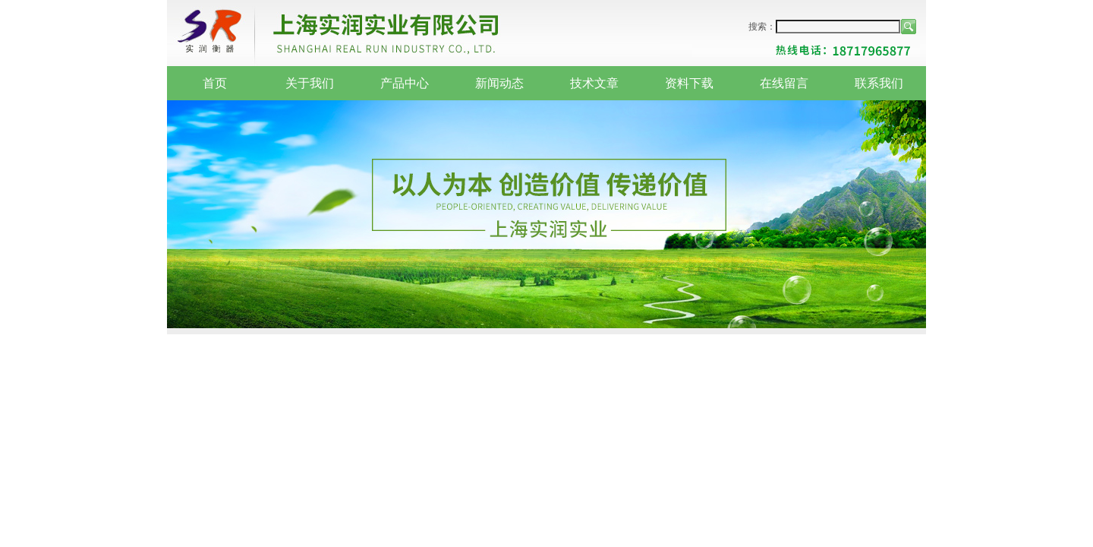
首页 (215, 83)
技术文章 (594, 83)
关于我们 (309, 83)
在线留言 (784, 83)
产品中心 (404, 83)
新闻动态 (499, 83)
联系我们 (879, 83)
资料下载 (689, 83)
